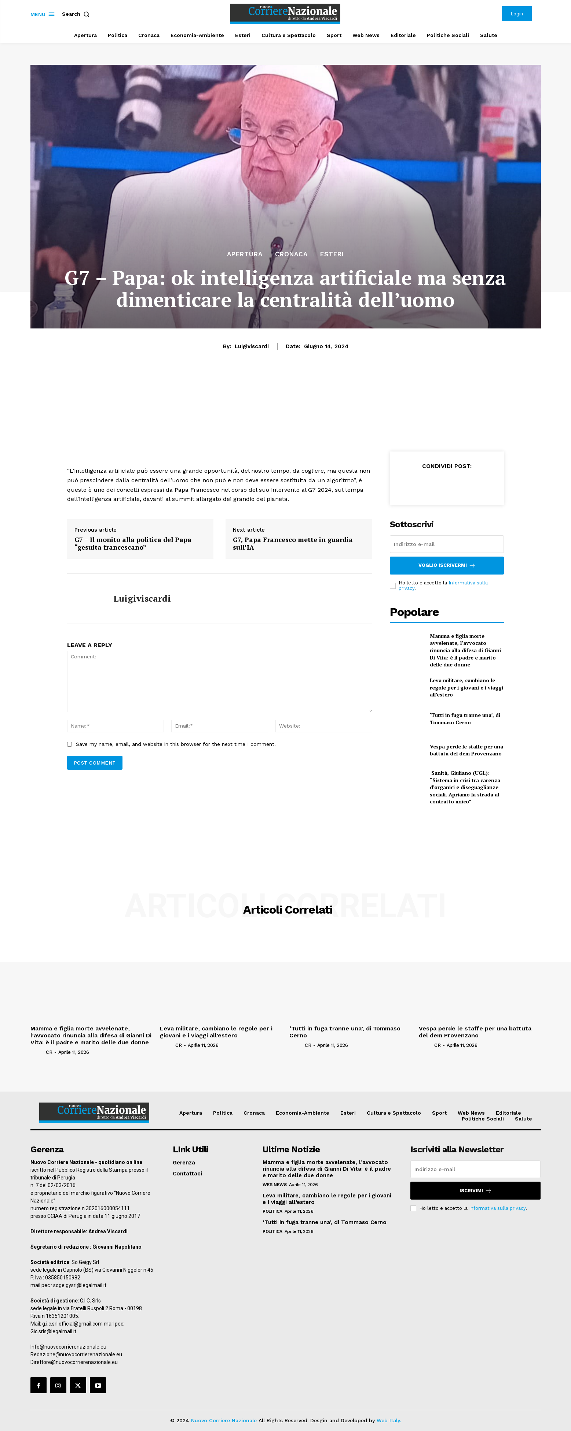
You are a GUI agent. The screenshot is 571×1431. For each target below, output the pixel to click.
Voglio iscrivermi (447, 565)
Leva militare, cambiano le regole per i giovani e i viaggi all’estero (466, 687)
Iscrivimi (476, 1190)
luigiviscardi (252, 346)
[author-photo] (37, 1052)
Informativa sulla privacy (497, 1208)
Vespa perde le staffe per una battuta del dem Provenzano (466, 750)
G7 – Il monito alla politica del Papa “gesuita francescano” (132, 543)
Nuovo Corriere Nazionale (224, 1420)
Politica (272, 1211)
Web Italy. (389, 1420)
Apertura (245, 254)
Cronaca (291, 254)
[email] (447, 544)
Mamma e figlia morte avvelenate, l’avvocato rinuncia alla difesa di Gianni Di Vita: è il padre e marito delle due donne (465, 650)
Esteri (332, 254)
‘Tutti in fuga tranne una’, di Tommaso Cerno (465, 718)
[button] (77, 14)
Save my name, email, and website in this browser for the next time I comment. (176, 744)
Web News (274, 1184)
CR (49, 1052)
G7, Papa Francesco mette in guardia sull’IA (293, 543)
